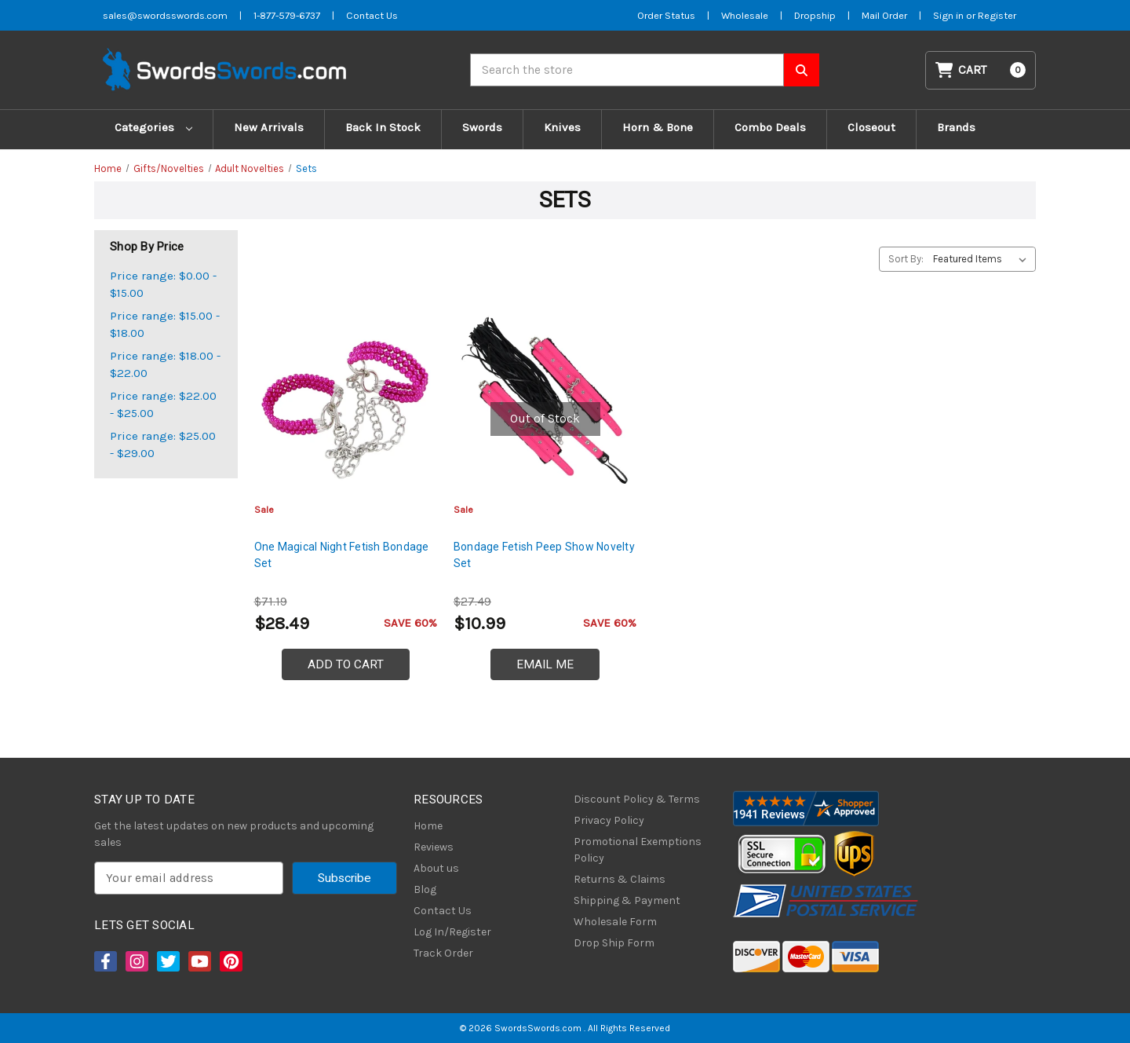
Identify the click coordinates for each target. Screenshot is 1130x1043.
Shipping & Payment (627, 900)
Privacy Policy (609, 820)
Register (997, 15)
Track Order (443, 953)
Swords (482, 127)
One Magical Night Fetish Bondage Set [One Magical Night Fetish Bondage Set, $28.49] (341, 554)
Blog (425, 889)
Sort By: (906, 259)
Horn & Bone (657, 127)
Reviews (434, 847)
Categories (153, 127)
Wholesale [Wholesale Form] (744, 15)
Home (428, 826)
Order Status (666, 15)
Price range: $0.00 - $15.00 (163, 285)
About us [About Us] (436, 868)
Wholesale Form (615, 921)
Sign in (949, 15)
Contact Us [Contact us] (372, 15)
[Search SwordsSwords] (801, 69)
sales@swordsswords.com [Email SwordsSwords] (165, 15)
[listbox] (983, 259)
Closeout (871, 127)
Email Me (545, 664)
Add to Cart (346, 664)
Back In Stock (383, 127)
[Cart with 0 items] (981, 70)
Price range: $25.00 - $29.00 (163, 445)
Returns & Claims (619, 879)
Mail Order (884, 15)
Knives (562, 127)
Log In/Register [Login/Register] (452, 932)
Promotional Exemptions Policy (638, 850)
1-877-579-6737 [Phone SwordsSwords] (286, 15)
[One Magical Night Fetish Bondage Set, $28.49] (346, 402)
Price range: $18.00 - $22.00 (165, 365)
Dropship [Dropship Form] (815, 15)
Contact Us (443, 910)
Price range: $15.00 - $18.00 (165, 325)
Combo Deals (770, 127)
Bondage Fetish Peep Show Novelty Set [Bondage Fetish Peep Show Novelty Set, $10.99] (544, 554)
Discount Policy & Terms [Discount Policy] (637, 799)
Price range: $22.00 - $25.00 (163, 405)
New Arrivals (269, 127)
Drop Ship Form (614, 943)
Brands (956, 127)
